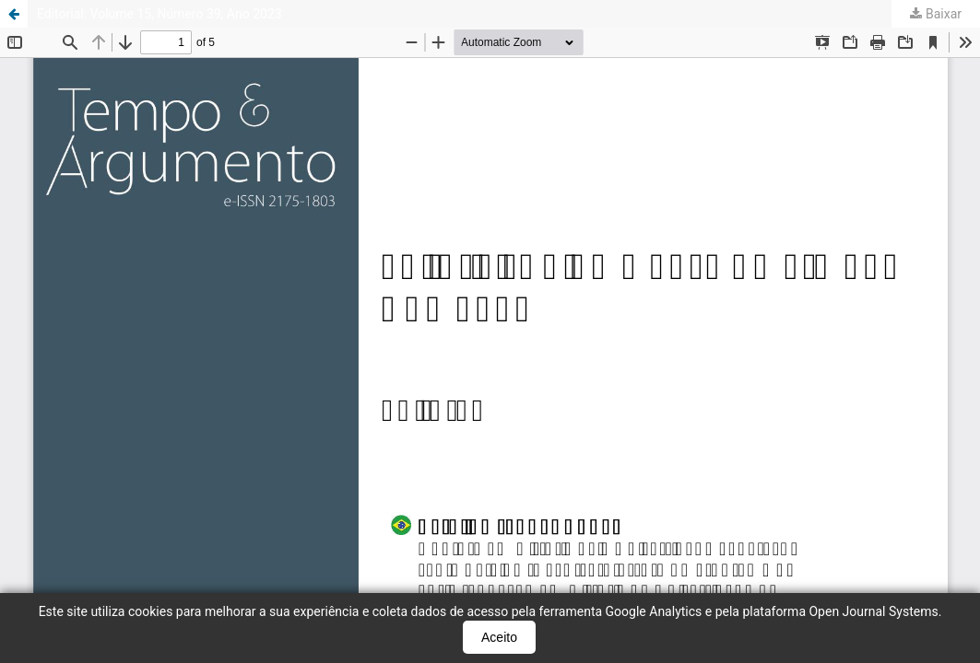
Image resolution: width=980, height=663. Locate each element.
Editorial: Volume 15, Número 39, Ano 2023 (159, 13)
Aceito (499, 637)
